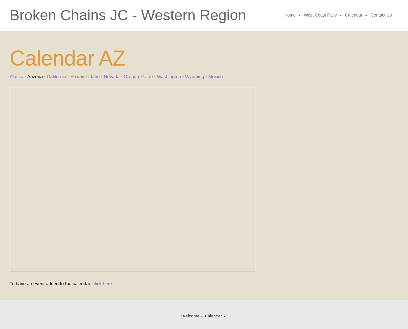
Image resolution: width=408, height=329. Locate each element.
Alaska (17, 76)
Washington (169, 76)
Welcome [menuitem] (190, 316)
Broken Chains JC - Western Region (128, 15)
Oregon (131, 76)
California (56, 76)
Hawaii (77, 76)
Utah (148, 76)
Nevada (112, 76)
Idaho (94, 76)
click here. (103, 283)
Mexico (215, 76)
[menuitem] (290, 16)
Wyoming (194, 76)
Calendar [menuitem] (213, 316)
